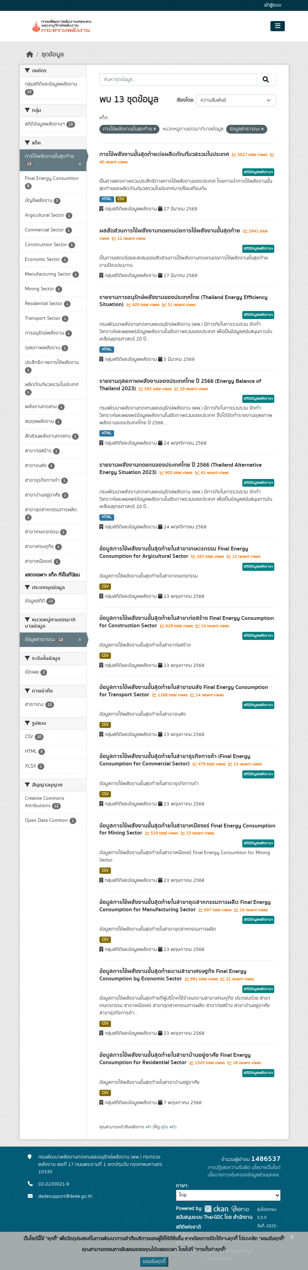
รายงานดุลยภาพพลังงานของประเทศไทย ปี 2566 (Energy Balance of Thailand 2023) (180, 385)
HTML (107, 199)
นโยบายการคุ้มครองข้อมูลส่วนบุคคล (243, 1174)
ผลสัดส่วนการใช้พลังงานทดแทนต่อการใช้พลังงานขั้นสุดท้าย (170, 230)
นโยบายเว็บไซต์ (266, 1167)
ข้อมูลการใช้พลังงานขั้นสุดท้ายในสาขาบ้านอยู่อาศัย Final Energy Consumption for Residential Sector (175, 1059)
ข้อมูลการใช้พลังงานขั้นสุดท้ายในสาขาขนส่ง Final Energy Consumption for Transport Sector (183, 691)
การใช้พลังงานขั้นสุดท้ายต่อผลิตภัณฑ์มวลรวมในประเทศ (164, 154)
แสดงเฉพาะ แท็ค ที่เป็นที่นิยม (52, 575)
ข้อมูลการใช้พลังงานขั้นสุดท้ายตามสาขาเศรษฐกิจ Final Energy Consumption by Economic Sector (173, 975)
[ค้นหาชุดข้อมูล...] (178, 79)
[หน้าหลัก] (29, 54)
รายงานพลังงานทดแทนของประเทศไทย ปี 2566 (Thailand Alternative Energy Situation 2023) (180, 468)
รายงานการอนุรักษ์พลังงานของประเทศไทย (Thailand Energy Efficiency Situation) (183, 301)
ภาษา (181, 1185)
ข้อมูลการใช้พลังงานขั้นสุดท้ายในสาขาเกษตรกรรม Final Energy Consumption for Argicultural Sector (173, 552)
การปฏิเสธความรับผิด (229, 1167)
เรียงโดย (185, 100)
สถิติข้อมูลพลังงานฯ (258, 172)
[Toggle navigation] (277, 26)
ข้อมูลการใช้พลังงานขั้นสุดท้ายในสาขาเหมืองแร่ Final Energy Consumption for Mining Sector (187, 829)
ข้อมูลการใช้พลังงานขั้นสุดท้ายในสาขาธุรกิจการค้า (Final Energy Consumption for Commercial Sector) (174, 760)
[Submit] (266, 79)
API (148, 1127)
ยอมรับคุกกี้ (154, 1261)
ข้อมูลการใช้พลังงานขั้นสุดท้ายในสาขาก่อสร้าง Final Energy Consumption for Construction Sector (186, 622)
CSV (121, 199)
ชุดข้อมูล (52, 54)
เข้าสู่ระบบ (272, 5)
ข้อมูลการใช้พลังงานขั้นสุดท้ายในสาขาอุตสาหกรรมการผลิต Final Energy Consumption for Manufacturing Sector (185, 906)
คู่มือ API (168, 1127)
